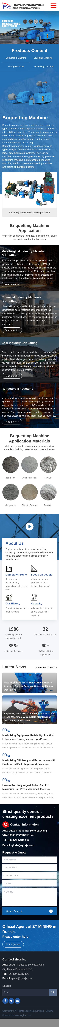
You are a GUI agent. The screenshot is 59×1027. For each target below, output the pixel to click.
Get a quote (13, 944)
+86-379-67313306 (18, 840)
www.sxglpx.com (23, 1015)
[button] (27, 41)
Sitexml (49, 1011)
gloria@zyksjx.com (22, 845)
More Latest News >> (46, 667)
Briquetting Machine (25, 117)
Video (29, 526)
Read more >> (12, 284)
